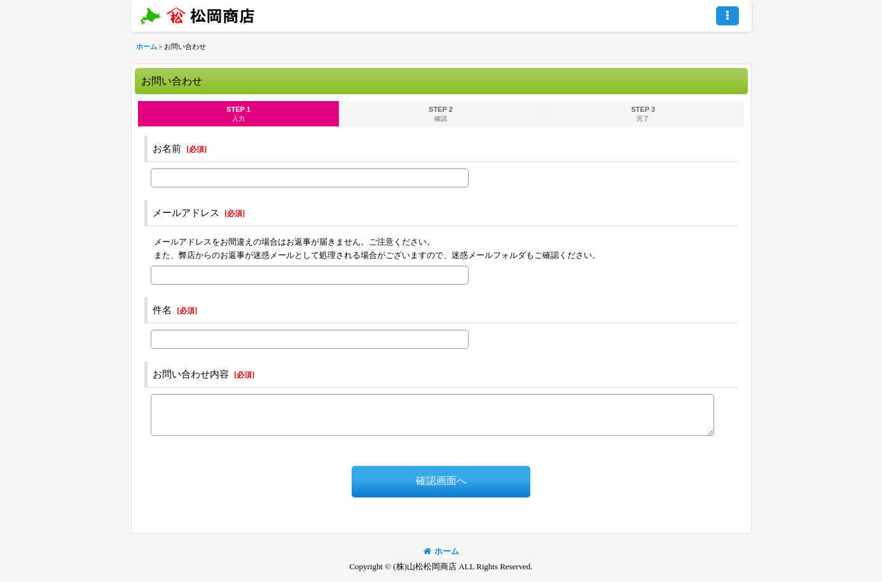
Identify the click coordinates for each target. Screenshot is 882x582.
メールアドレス (186, 213)
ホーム (441, 551)
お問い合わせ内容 (191, 374)
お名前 (167, 149)
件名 (162, 310)
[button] (727, 15)
